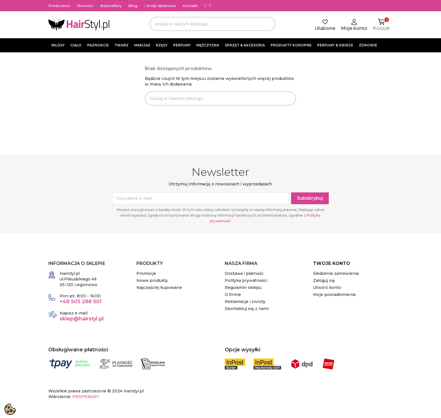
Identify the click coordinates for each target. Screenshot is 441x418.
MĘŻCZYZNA (207, 45)
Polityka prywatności (246, 280)
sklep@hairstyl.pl (82, 319)
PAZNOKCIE (98, 45)
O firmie (233, 294)
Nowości (85, 5)
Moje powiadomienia (334, 294)
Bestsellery (111, 5)
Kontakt (190, 5)
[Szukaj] (213, 24)
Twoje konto (331, 263)
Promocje (146, 273)
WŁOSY (58, 45)
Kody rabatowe (160, 5)
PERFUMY (182, 45)
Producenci (59, 5)
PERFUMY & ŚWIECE (335, 45)
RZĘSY (162, 45)
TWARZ (121, 45)
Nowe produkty (152, 280)
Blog (132, 5)
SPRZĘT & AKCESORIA (245, 45)
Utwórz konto (327, 287)
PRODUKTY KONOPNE (291, 45)
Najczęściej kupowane (159, 287)
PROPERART (86, 396)
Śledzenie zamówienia (336, 273)
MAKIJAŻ (142, 45)
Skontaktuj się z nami (247, 308)
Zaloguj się (324, 280)
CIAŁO (76, 45)
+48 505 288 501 (81, 301)
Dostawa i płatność (244, 273)
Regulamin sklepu (243, 287)
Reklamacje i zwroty (245, 301)
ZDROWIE (368, 45)
